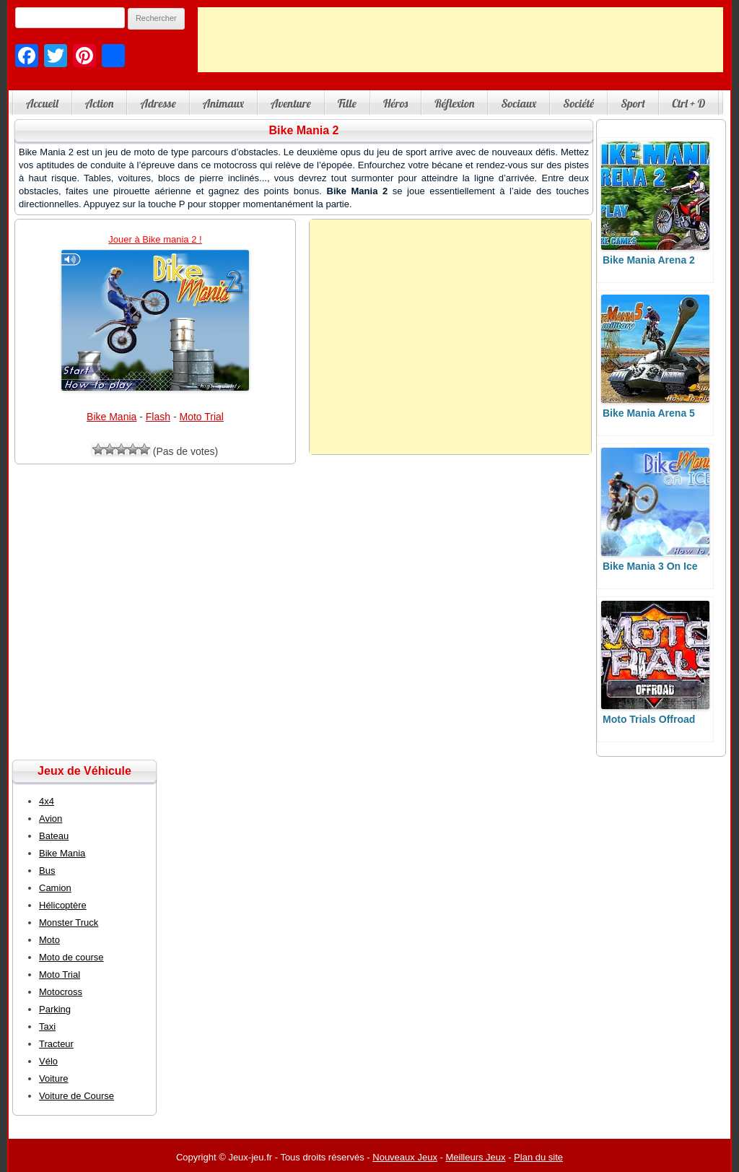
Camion (55, 887)
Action (99, 103)
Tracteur (56, 1043)
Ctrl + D (688, 103)
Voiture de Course (76, 1095)
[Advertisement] (460, 39)
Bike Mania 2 (304, 130)
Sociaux (518, 103)
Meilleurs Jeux (475, 1157)
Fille (347, 103)
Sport (633, 103)
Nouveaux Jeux (404, 1157)
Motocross (60, 991)
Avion (50, 818)
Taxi (47, 1026)
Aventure (291, 103)
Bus (47, 870)
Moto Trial (201, 416)
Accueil (42, 103)
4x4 (46, 801)
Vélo (48, 1061)
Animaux (223, 103)
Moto (49, 939)
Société (578, 103)
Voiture (53, 1078)
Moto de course (71, 957)
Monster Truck (68, 922)
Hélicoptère (63, 905)
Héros (395, 103)
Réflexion (454, 103)
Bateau (54, 835)
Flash (158, 416)
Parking (55, 1009)
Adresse (157, 103)
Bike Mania (111, 416)
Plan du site (538, 1157)
